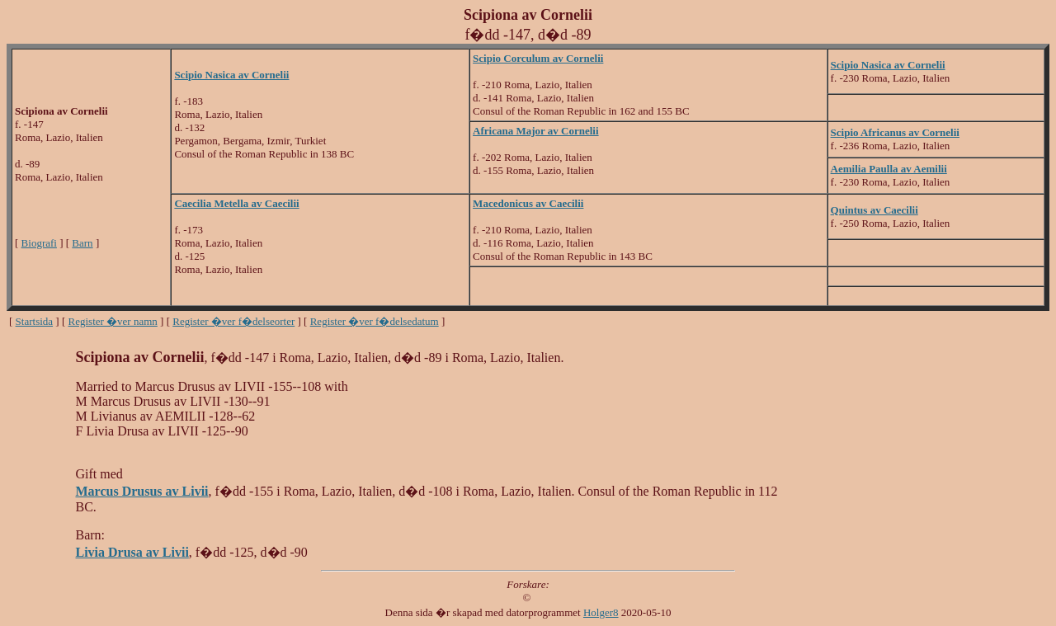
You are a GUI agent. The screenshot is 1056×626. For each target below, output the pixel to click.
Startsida (35, 321)
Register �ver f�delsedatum (374, 321)
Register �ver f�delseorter (233, 321)
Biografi (39, 243)
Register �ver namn (113, 321)
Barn (82, 243)
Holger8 (601, 612)
